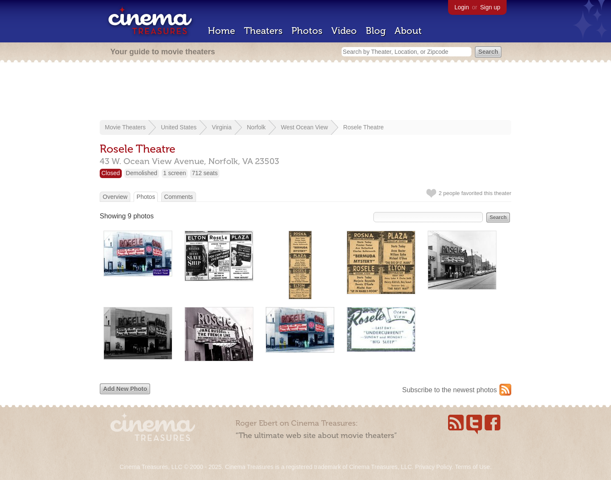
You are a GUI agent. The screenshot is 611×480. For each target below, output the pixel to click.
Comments (178, 196)
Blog (376, 30)
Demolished (141, 173)
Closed (110, 173)
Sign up (490, 7)
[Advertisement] (305, 92)
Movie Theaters (125, 127)
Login (461, 7)
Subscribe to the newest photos (449, 389)
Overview (115, 196)
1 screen (174, 173)
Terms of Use (472, 466)
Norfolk (256, 127)
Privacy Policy (433, 466)
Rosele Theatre (363, 127)
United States (178, 127)
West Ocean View (304, 127)
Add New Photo (125, 388)
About (408, 30)
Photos (306, 30)
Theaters (263, 30)
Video (344, 30)
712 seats (205, 173)
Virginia (221, 127)
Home (221, 30)
